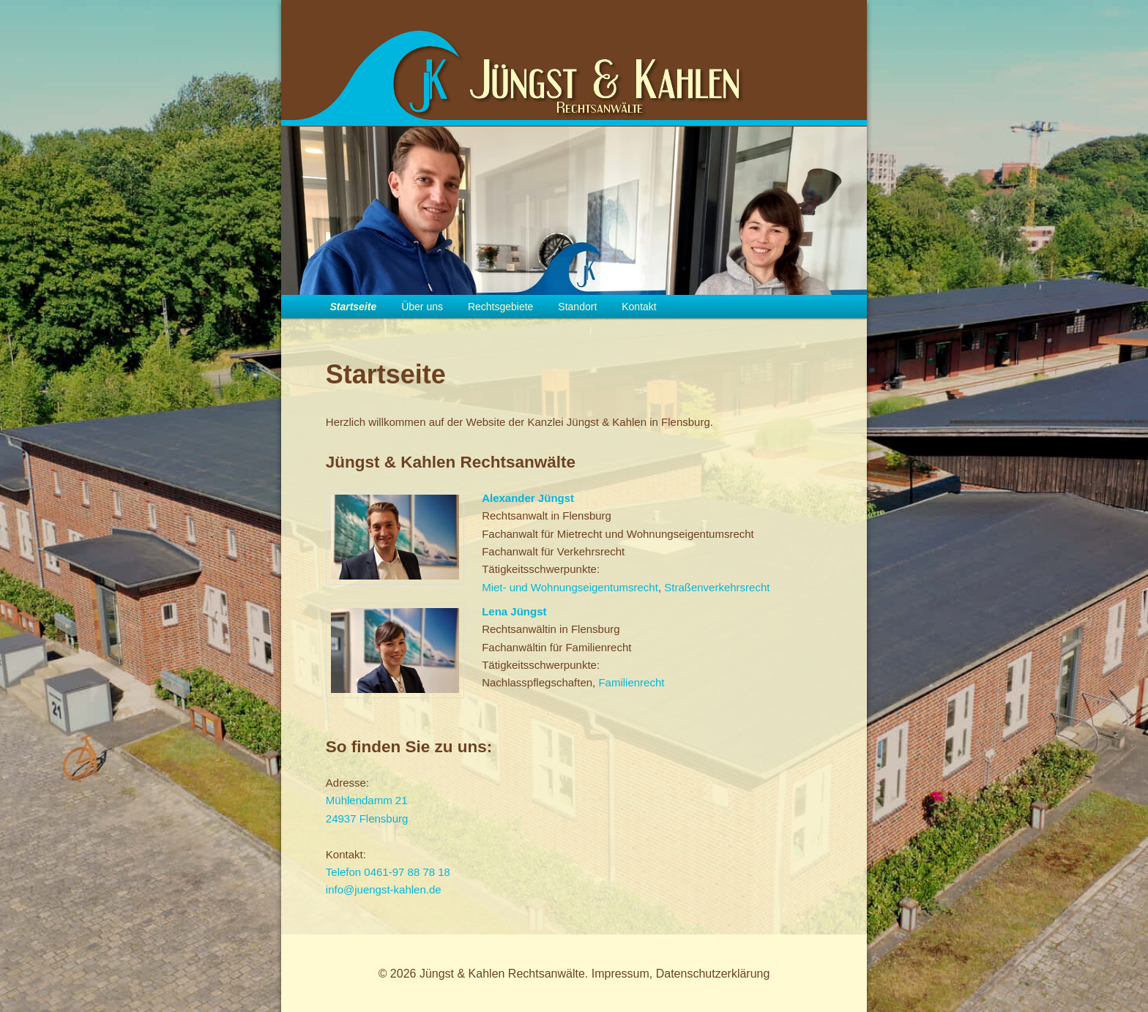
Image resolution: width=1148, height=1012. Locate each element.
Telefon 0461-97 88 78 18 (388, 872)
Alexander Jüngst (528, 498)
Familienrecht (631, 682)
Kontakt (639, 306)
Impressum (620, 973)
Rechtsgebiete (501, 306)
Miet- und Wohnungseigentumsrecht (570, 587)
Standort (577, 306)
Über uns (422, 306)
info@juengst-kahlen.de (383, 889)
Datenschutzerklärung (713, 973)
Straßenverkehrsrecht (716, 587)
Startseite (352, 306)
